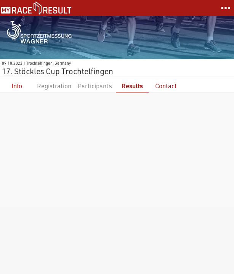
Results (132, 86)
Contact (166, 86)
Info (16, 86)
